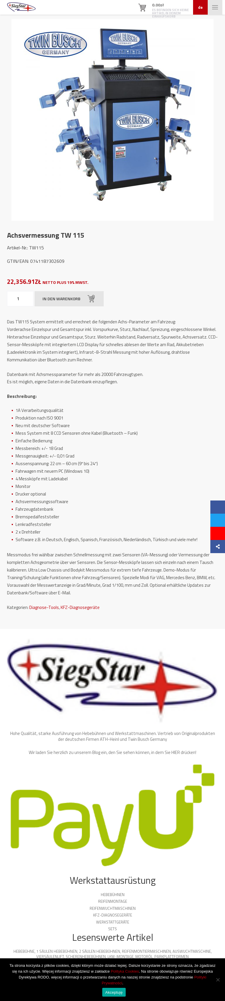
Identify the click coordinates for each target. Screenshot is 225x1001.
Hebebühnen (113, 895)
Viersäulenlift (50, 956)
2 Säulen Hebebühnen (99, 951)
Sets (112, 929)
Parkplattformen (171, 956)
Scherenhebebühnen (86, 956)
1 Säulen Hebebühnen (56, 951)
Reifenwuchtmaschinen (113, 908)
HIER (175, 752)
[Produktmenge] (20, 298)
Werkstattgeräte (112, 922)
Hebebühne (24, 951)
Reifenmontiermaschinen (146, 951)
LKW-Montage (121, 956)
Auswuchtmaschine (192, 951)
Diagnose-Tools (44, 607)
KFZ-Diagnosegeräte (80, 607)
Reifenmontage (112, 901)
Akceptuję (113, 992)
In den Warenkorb (68, 299)
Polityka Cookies (125, 971)
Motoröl (144, 956)
